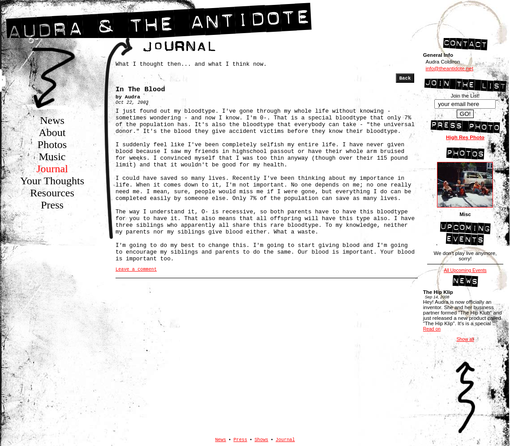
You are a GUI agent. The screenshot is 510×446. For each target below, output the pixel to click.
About (52, 132)
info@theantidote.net (449, 68)
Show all (465, 339)
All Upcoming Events (465, 270)
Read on (432, 329)
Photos (52, 144)
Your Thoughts (52, 181)
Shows (261, 439)
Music (52, 156)
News (52, 120)
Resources (52, 193)
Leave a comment (136, 269)
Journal (52, 168)
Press (52, 205)
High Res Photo (465, 137)
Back (405, 78)
